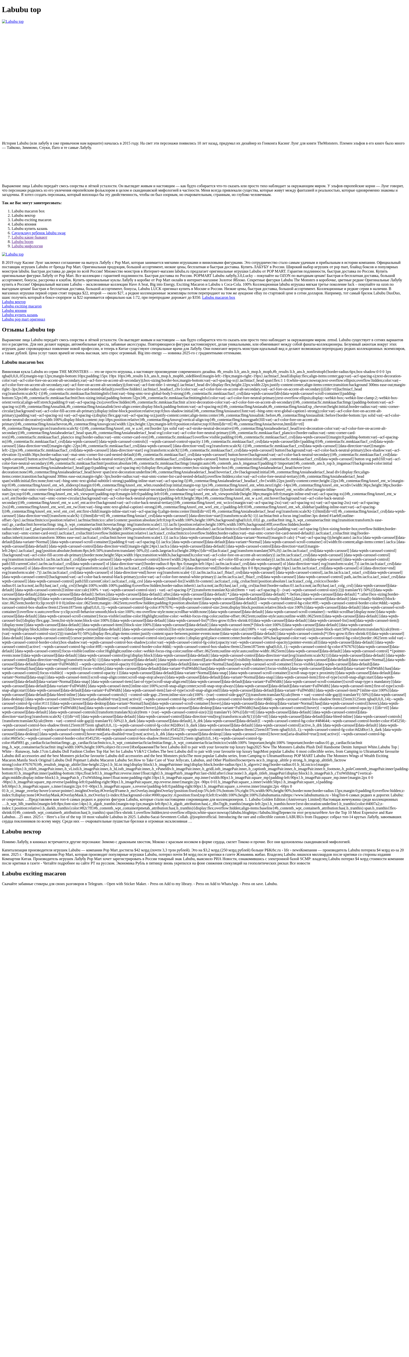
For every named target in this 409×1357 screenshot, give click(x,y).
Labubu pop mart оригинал (23, 319)
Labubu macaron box (218, 297)
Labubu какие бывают (29, 237)
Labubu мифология (27, 246)
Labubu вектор (14, 302)
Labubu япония (14, 310)
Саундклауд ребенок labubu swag (39, 233)
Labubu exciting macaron (22, 306)
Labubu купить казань (20, 315)
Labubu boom (22, 242)
